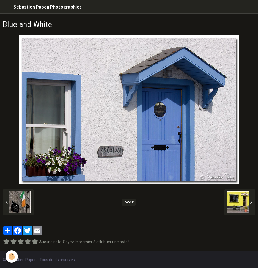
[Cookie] (12, 256)
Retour (129, 202)
